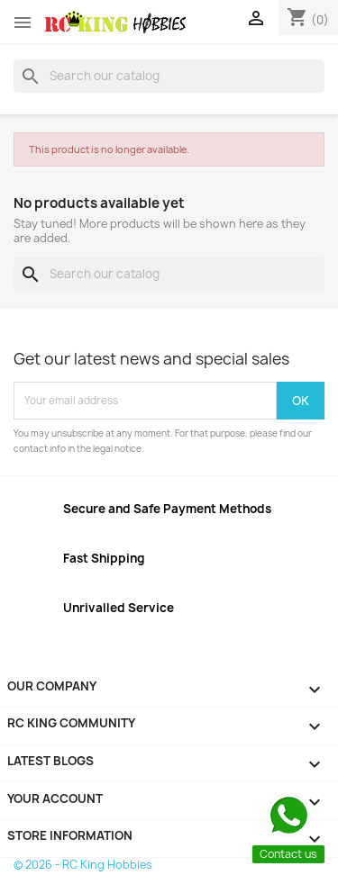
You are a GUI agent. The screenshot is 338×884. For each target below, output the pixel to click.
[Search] (169, 75)
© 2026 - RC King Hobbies (83, 864)
